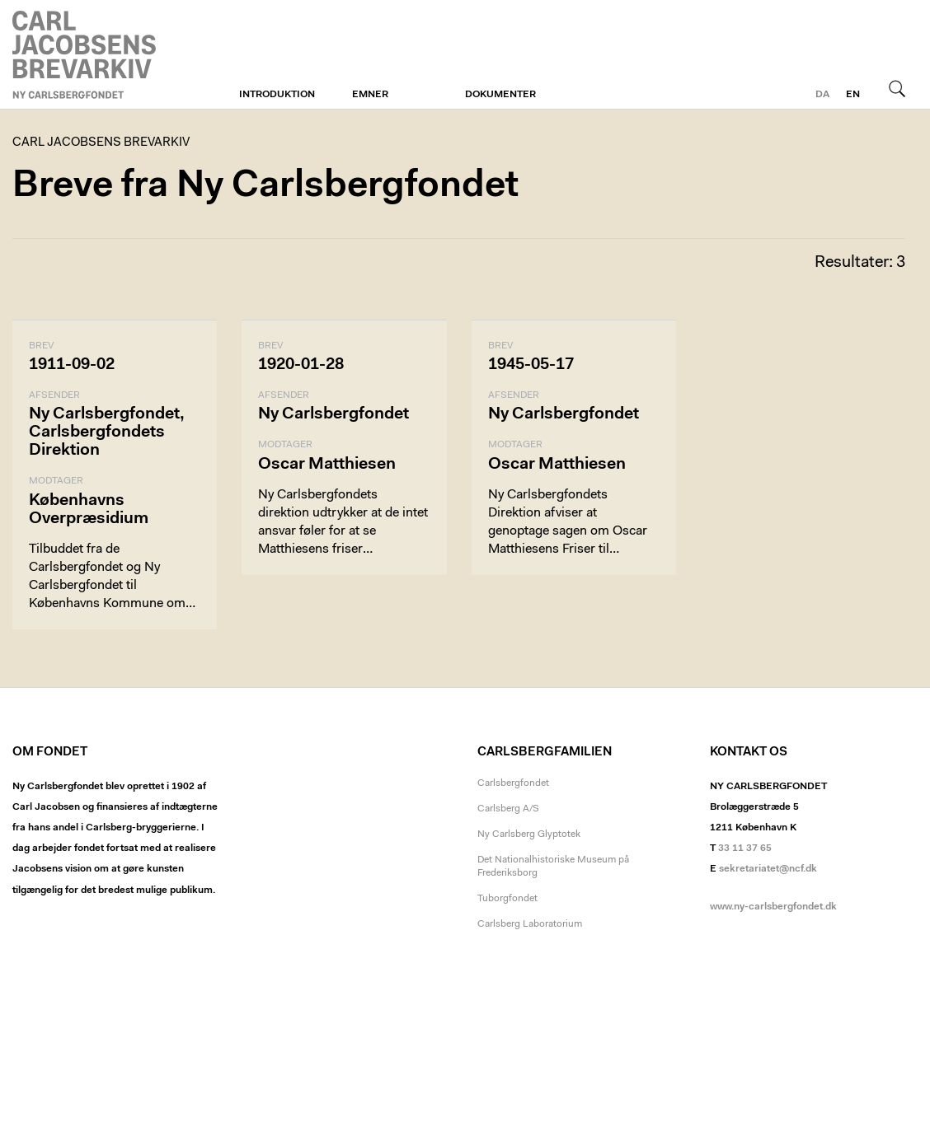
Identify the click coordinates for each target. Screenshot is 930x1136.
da (822, 95)
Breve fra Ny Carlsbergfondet (265, 186)
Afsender (54, 395)
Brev (41, 346)
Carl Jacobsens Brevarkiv (86, 55)
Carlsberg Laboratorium (529, 924)
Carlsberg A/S (508, 809)
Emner (370, 95)
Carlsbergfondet (513, 783)
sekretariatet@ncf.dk (768, 869)
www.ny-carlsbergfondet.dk (773, 907)
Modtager (56, 481)
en (853, 95)
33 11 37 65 (745, 848)
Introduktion (277, 95)
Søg (897, 88)
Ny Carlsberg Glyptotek (528, 834)
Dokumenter (500, 95)
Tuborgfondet (507, 899)
